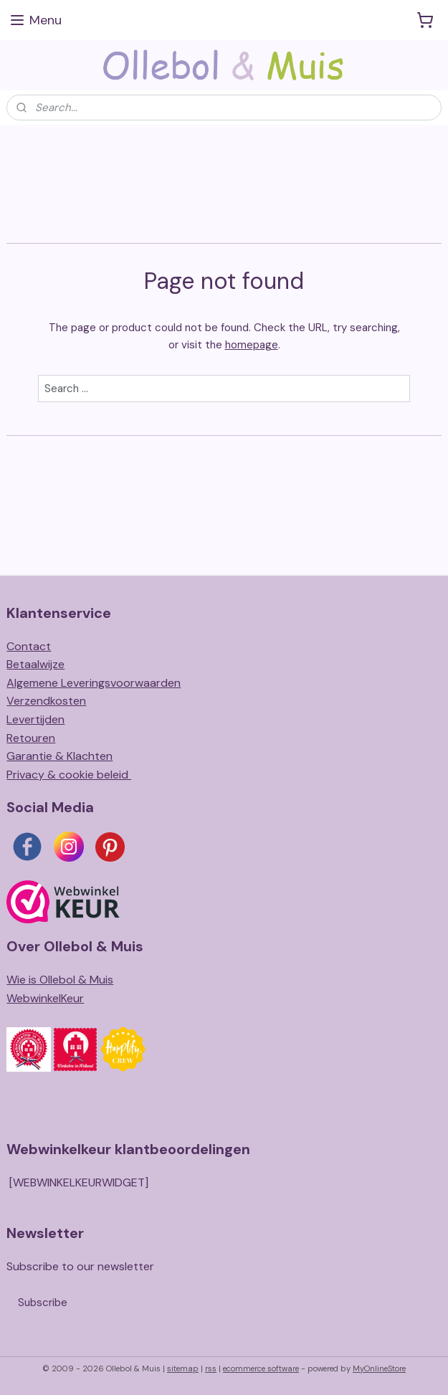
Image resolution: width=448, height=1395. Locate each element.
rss (210, 1368)
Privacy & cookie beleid (68, 774)
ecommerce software (261, 1368)
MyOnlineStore (379, 1368)
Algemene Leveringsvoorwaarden (93, 682)
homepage (251, 345)
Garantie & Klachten (59, 755)
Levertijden (35, 719)
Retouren (30, 738)
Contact (28, 646)
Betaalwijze (35, 664)
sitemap (183, 1368)
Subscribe (42, 1302)
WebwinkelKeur (45, 998)
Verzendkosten (46, 700)
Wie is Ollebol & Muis (59, 979)
